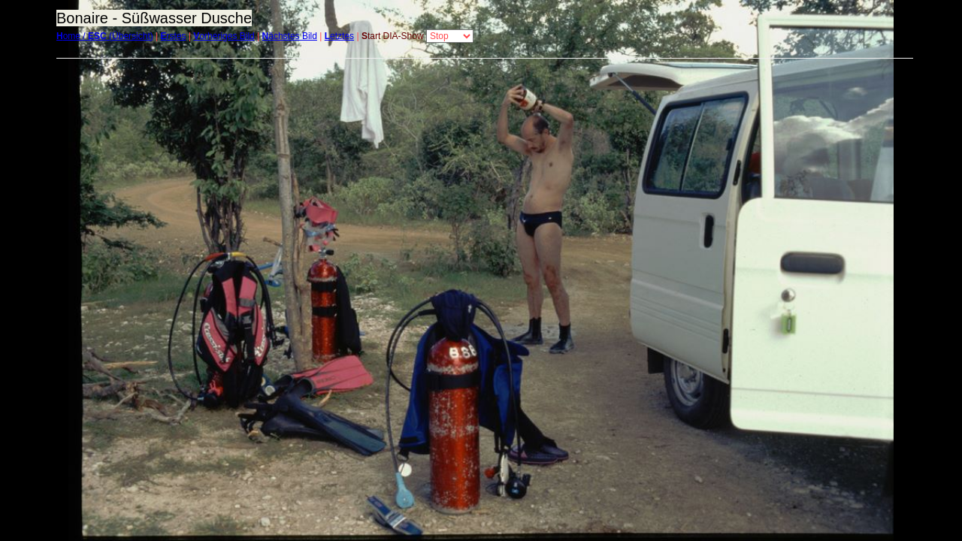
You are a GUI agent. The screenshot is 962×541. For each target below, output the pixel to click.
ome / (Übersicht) (104, 36)
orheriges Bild (223, 36)
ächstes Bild (289, 36)
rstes (173, 36)
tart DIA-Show (393, 36)
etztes (339, 36)
